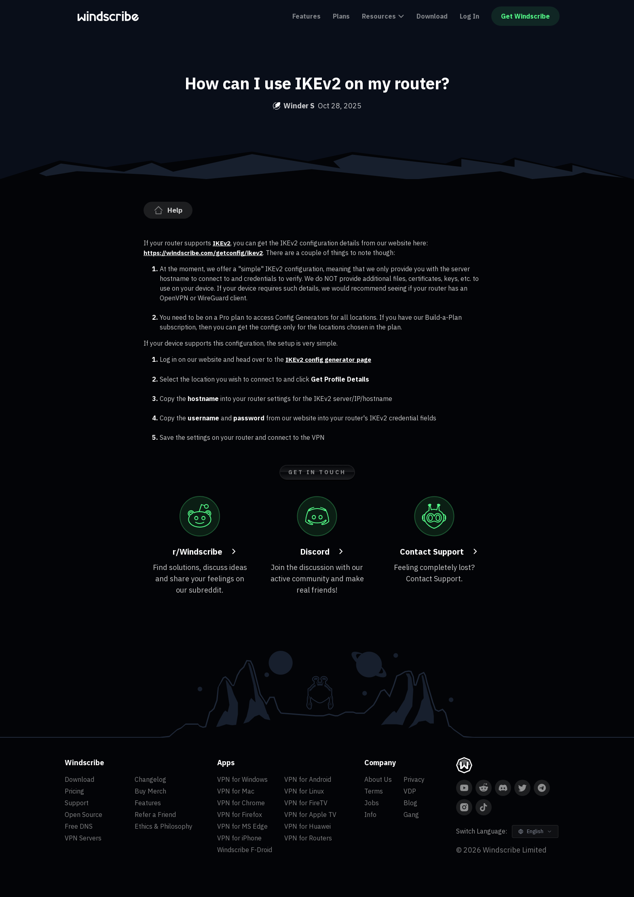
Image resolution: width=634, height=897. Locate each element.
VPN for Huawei (307, 826)
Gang (411, 814)
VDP (410, 791)
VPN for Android (307, 779)
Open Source (83, 814)
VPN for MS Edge (242, 826)
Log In (469, 16)
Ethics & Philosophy (163, 826)
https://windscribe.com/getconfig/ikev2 (207, 253)
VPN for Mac (235, 791)
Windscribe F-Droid (244, 849)
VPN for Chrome (241, 802)
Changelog (150, 779)
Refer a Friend (155, 814)
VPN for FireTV (306, 802)
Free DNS (79, 826)
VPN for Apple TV (310, 814)
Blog (410, 802)
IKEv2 (222, 243)
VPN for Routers (308, 838)
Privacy (414, 779)
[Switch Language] (535, 831)
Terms (373, 791)
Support (77, 802)
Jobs (371, 802)
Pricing (74, 791)
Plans (341, 16)
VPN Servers (83, 838)
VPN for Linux (304, 791)
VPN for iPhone (239, 838)
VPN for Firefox (239, 814)
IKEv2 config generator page (330, 359)
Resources (383, 16)
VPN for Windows (242, 779)
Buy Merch (150, 791)
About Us (378, 779)
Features (306, 16)
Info (370, 814)
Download (432, 16)
